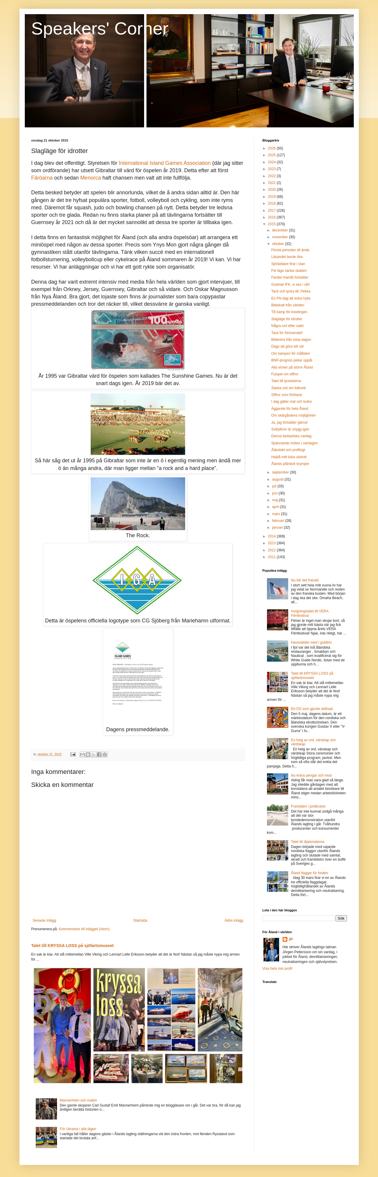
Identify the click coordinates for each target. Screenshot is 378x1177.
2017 (272, 210)
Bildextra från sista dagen (291, 340)
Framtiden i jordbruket (308, 806)
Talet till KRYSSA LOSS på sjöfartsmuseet (72, 945)
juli (274, 486)
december (280, 230)
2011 (272, 557)
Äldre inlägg (233, 920)
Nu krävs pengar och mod (311, 775)
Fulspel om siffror (284, 374)
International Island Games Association (165, 163)
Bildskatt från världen (287, 305)
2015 (272, 224)
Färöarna (42, 178)
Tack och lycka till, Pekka (290, 291)
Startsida (140, 920)
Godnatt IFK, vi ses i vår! (290, 284)
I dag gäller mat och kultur (291, 402)
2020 (272, 190)
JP (291, 939)
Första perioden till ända (290, 250)
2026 (272, 148)
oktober (278, 244)
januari (278, 527)
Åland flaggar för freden (309, 873)
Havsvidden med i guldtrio (311, 642)
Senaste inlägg (44, 920)
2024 (272, 162)
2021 (272, 183)
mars (276, 514)
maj (275, 500)
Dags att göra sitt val (287, 346)
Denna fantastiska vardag (291, 436)
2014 (272, 536)
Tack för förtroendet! (287, 333)
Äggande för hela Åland (289, 409)
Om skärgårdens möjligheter (293, 415)
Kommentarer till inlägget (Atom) (84, 929)
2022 (272, 176)
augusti (278, 479)
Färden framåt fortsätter (289, 277)
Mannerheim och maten (78, 1100)
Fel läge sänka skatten (289, 271)
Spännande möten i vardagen (294, 443)
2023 (272, 169)
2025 (272, 155)
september (281, 472)
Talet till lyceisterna (286, 381)
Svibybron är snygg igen (290, 429)
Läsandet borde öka (286, 257)
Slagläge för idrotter (286, 319)
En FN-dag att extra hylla (290, 298)
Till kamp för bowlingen (289, 312)
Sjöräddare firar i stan (288, 264)
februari (278, 521)
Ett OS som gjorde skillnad (312, 709)
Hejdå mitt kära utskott (288, 457)
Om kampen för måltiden (290, 353)
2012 (272, 550)
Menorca (90, 178)
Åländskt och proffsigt (288, 450)
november (280, 237)
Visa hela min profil (277, 968)
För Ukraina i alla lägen (78, 1129)
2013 (272, 543)
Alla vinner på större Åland (292, 367)
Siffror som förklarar (286, 395)
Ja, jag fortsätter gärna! (289, 422)
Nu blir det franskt (305, 580)
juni (275, 493)
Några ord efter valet (287, 326)
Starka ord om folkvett (288, 388)
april (276, 507)
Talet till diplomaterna (307, 842)
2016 (272, 217)
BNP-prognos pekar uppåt (291, 360)
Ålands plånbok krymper (290, 464)
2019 (272, 197)
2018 (272, 203)
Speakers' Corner (100, 28)
